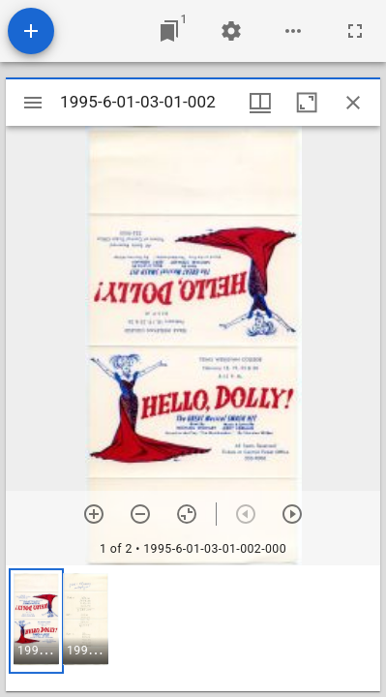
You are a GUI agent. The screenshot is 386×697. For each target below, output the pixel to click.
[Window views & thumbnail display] (260, 102)
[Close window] (353, 102)
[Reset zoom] (186, 514)
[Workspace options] (293, 31)
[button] (36, 621)
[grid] (193, 628)
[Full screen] (355, 31)
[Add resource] (31, 31)
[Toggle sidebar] (33, 102)
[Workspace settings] (231, 31)
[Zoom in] (94, 514)
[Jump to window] (169, 31)
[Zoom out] (140, 514)
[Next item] (292, 514)
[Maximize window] (306, 102)
